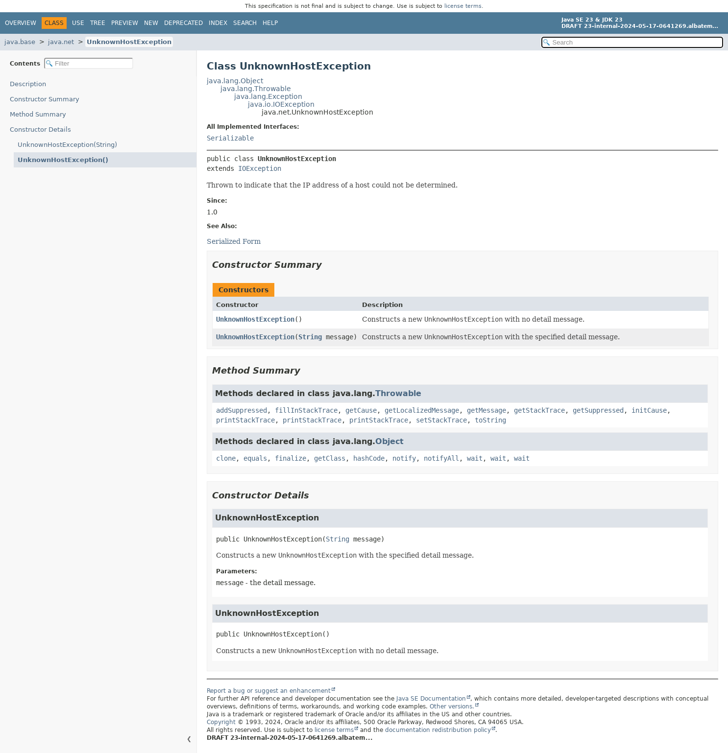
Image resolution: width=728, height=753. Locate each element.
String (310, 337)
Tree (97, 23)
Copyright (221, 722)
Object (389, 441)
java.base (19, 42)
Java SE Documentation (431, 698)
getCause (361, 410)
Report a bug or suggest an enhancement (269, 690)
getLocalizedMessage (422, 410)
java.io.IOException (281, 104)
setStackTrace (441, 420)
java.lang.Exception (268, 96)
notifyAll (441, 458)
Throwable (398, 393)
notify (404, 458)
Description (28, 84)
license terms (463, 6)
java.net (61, 42)
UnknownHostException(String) (67, 144)
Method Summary (38, 114)
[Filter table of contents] (88, 63)
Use (78, 23)
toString (490, 420)
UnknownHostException (129, 42)
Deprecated (183, 23)
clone (226, 458)
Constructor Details (40, 129)
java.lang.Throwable (255, 89)
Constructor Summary (44, 99)
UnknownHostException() (63, 160)
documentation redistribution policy (438, 730)
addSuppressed (241, 410)
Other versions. (452, 706)
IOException (259, 168)
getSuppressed (598, 410)
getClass (329, 458)
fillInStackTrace (306, 410)
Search (245, 23)
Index (218, 23)
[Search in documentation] (632, 42)
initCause (649, 410)
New (151, 23)
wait (475, 458)
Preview (124, 23)
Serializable (230, 138)
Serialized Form (234, 241)
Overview (20, 23)
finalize (290, 458)
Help (270, 23)
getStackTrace (539, 410)
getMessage (486, 410)
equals (255, 458)
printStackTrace (245, 420)
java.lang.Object (235, 81)
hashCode (369, 458)
